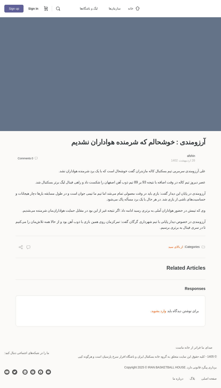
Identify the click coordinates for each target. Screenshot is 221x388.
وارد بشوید (158, 311)
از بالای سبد (175, 247)
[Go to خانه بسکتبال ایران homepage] (184, 8)
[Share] (20, 248)
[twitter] (14, 372)
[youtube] (6, 372)
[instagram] (32, 372)
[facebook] (40, 372)
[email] (48, 372)
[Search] (58, 8)
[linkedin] (25, 372)
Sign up (14, 8)
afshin (191, 156)
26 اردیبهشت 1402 (183, 160)
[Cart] (45, 8)
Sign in (33, 8)
